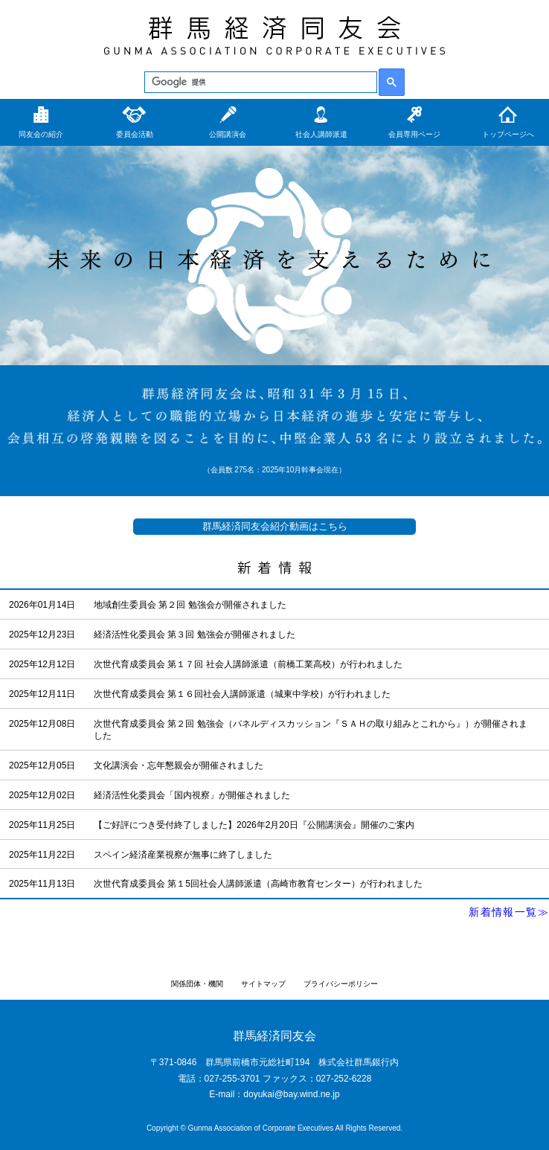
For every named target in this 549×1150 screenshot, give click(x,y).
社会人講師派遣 (321, 134)
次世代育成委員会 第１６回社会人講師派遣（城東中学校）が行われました (242, 694)
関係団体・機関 (197, 984)
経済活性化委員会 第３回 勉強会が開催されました (194, 634)
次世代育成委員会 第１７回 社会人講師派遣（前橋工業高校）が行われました (248, 664)
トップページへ (508, 134)
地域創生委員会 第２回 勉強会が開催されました (190, 605)
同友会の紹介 (41, 134)
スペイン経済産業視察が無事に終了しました (183, 854)
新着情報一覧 (503, 912)
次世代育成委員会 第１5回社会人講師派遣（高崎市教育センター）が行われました (258, 883)
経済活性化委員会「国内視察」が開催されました (192, 795)
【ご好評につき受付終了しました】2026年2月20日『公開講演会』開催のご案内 (254, 825)
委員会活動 (134, 134)
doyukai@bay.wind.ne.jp (291, 1094)
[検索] (259, 82)
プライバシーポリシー (341, 984)
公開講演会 (227, 134)
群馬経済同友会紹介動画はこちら (274, 526)
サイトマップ (263, 984)
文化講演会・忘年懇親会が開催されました (178, 765)
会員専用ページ (414, 134)
